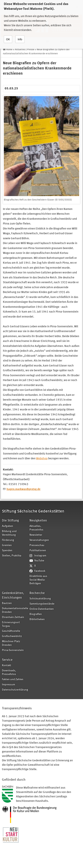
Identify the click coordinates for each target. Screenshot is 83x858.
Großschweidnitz (12, 636)
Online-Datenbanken (41, 609)
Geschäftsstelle (11, 631)
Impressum (8, 684)
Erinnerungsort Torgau (11, 624)
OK (8, 34)
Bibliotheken (37, 619)
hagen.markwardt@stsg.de (23, 489)
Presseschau (36, 545)
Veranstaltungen (39, 540)
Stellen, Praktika (11, 555)
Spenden (7, 550)
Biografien (35, 614)
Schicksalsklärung (40, 598)
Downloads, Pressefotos (9, 672)
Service (7, 660)
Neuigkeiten (38, 520)
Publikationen (37, 550)
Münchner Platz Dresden (11, 643)
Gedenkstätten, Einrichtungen (13, 595)
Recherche (37, 593)
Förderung (8, 540)
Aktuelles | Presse (24, 49)
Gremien (7, 545)
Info (20, 34)
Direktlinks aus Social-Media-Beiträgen (38, 580)
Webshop (42, 458)
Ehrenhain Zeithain (13, 617)
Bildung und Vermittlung (9, 533)
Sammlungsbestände (41, 604)
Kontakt (6, 665)
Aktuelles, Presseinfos (36, 528)
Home (9, 49)
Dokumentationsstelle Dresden (14, 610)
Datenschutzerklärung (14, 690)
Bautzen (7, 603)
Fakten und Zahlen (12, 679)
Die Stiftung (10, 520)
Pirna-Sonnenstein (13, 650)
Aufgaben (7, 526)
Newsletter (35, 535)
